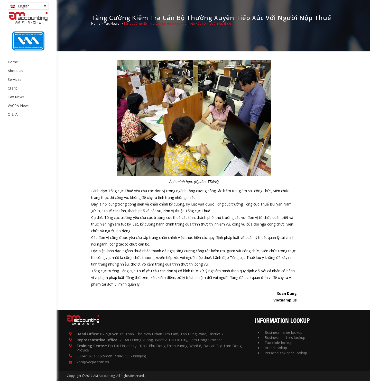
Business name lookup (280, 332)
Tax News (111, 23)
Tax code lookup (275, 342)
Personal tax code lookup (282, 352)
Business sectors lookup (281, 337)
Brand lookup (272, 347)
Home (95, 23)
